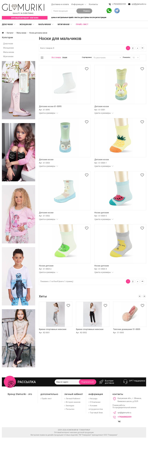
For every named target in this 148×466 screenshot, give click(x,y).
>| (142, 48)
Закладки (70, 406)
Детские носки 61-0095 (50, 106)
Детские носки (101, 106)
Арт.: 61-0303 (44, 163)
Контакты (93, 4)
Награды (93, 399)
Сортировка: (87, 57)
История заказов (73, 402)
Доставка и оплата (60, 4)
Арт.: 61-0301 (99, 110)
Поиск (84, 11)
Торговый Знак (96, 413)
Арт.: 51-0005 (118, 333)
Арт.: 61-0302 (44, 216)
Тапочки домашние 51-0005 (126, 329)
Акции (64, 57)
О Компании (95, 402)
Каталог (10, 33)
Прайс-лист (82, 24)
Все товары (56, 57)
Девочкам (7, 24)
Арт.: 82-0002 (81, 333)
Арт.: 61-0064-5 (100, 216)
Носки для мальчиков (38, 33)
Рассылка (70, 409)
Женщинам (26, 24)
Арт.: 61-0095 (44, 110)
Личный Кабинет (73, 399)
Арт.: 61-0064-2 (45, 269)
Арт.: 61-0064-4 (100, 269)
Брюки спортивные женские (52, 329)
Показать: (127, 57)
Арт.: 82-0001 (44, 333)
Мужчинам (63, 24)
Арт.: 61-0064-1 (100, 163)
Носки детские (101, 212)
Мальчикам (44, 24)
